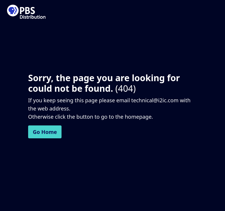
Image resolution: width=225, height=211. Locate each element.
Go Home (45, 131)
